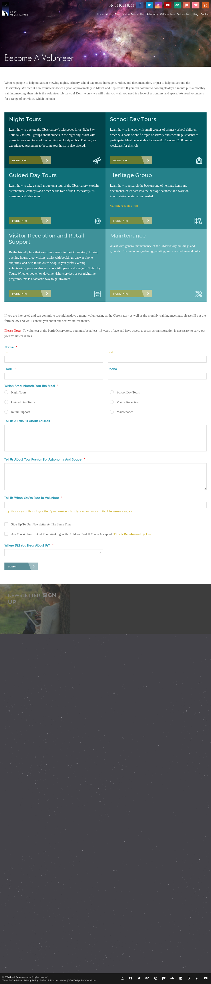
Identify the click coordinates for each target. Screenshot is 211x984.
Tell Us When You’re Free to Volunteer (33, 497)
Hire (142, 14)
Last (110, 352)
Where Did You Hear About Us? (29, 545)
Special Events (130, 14)
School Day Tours (128, 392)
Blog (195, 14)
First (6, 352)
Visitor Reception (128, 402)
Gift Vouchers (167, 14)
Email (10, 369)
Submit (13, 566)
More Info (19, 160)
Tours (117, 14)
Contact (205, 14)
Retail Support (20, 412)
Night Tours (18, 392)
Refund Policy (47, 980)
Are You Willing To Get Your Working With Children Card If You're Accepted (81, 534)
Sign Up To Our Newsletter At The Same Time (41, 524)
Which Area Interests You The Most (31, 385)
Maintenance (125, 412)
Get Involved (184, 14)
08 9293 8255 (121, 5)
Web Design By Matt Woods (82, 980)
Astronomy (152, 14)
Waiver (63, 980)
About (109, 14)
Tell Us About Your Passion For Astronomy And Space (44, 459)
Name (10, 347)
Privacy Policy (31, 980)
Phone (114, 369)
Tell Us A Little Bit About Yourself (29, 421)
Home (100, 14)
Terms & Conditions (12, 980)
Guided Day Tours (23, 402)
